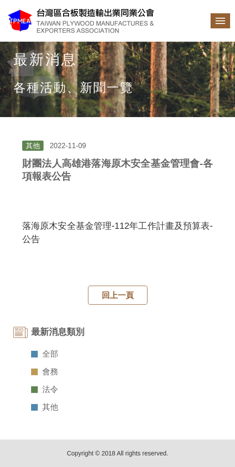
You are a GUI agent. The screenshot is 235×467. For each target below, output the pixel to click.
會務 (50, 372)
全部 (50, 354)
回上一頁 (118, 295)
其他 (50, 407)
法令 (50, 389)
